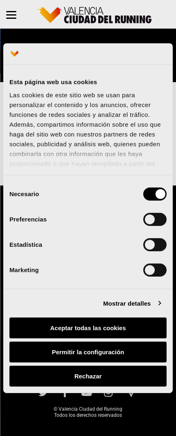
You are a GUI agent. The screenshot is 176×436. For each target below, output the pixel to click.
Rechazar (88, 375)
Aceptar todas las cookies (88, 327)
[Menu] (11, 14)
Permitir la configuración (88, 352)
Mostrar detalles (127, 303)
